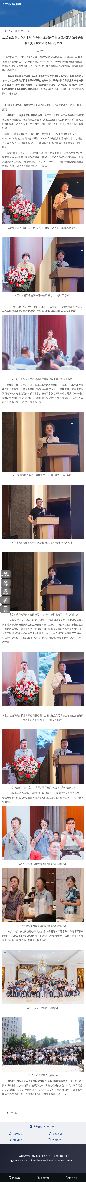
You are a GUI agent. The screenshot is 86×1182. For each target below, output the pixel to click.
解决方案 (26, 1156)
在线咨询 (14, 1178)
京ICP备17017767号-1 (67, 1160)
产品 (19, 1156)
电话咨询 (71, 1178)
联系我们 (65, 1156)
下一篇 (14, 1113)
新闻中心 (25, 31)
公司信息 (15, 31)
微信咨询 (43, 1178)
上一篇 (5, 1113)
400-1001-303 (50, 1126)
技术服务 (36, 1156)
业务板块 (46, 1156)
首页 (6, 31)
